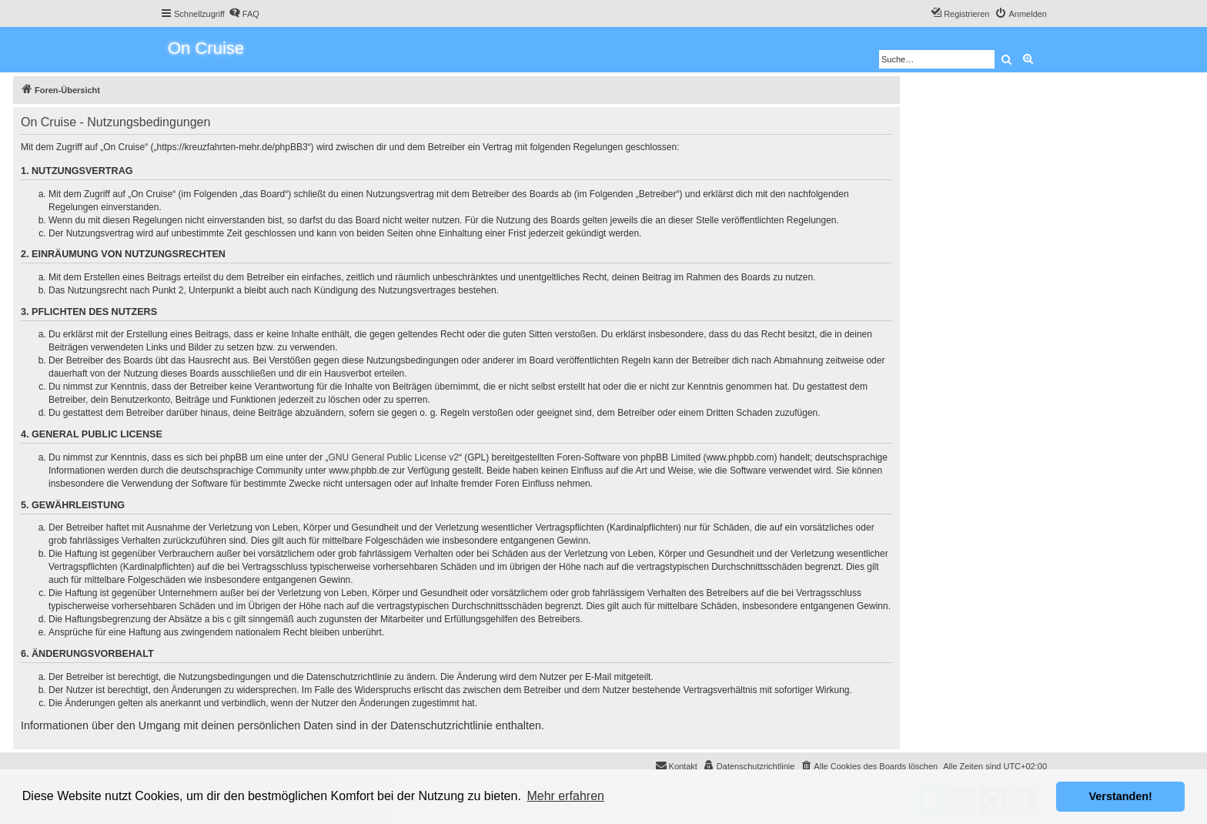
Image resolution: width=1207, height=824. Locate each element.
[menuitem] (244, 14)
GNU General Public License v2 (394, 457)
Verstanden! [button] (1120, 796)
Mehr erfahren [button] (565, 795)
